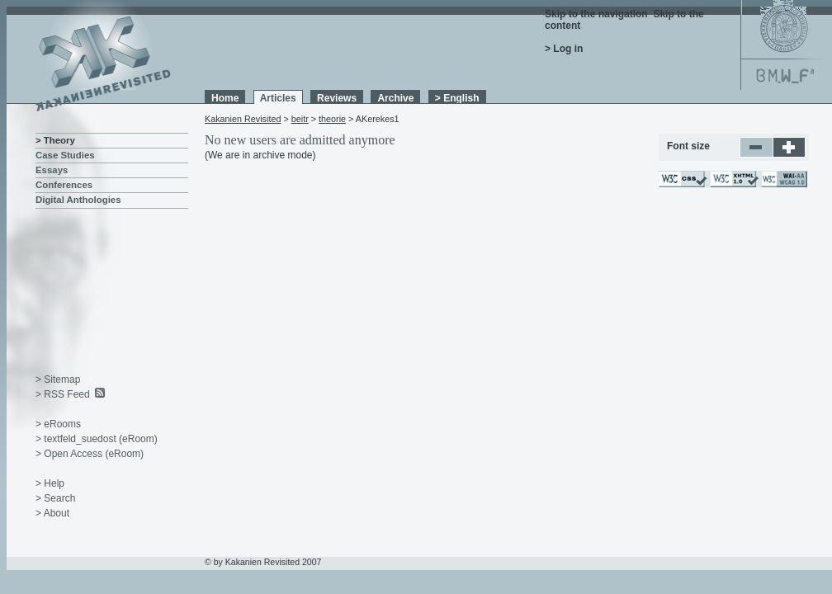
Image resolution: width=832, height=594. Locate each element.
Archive (395, 98)
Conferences (63, 185)
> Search (55, 498)
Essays (51, 170)
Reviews (337, 98)
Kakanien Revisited (243, 119)
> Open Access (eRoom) (89, 454)
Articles (278, 98)
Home (225, 98)
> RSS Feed (62, 394)
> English (457, 98)
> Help (49, 483)
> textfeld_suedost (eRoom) (96, 439)
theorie (332, 119)
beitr (300, 119)
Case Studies (65, 155)
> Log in (564, 48)
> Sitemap (57, 379)
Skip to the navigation (596, 14)
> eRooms (58, 424)
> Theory (55, 140)
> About (52, 513)
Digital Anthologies (78, 200)
